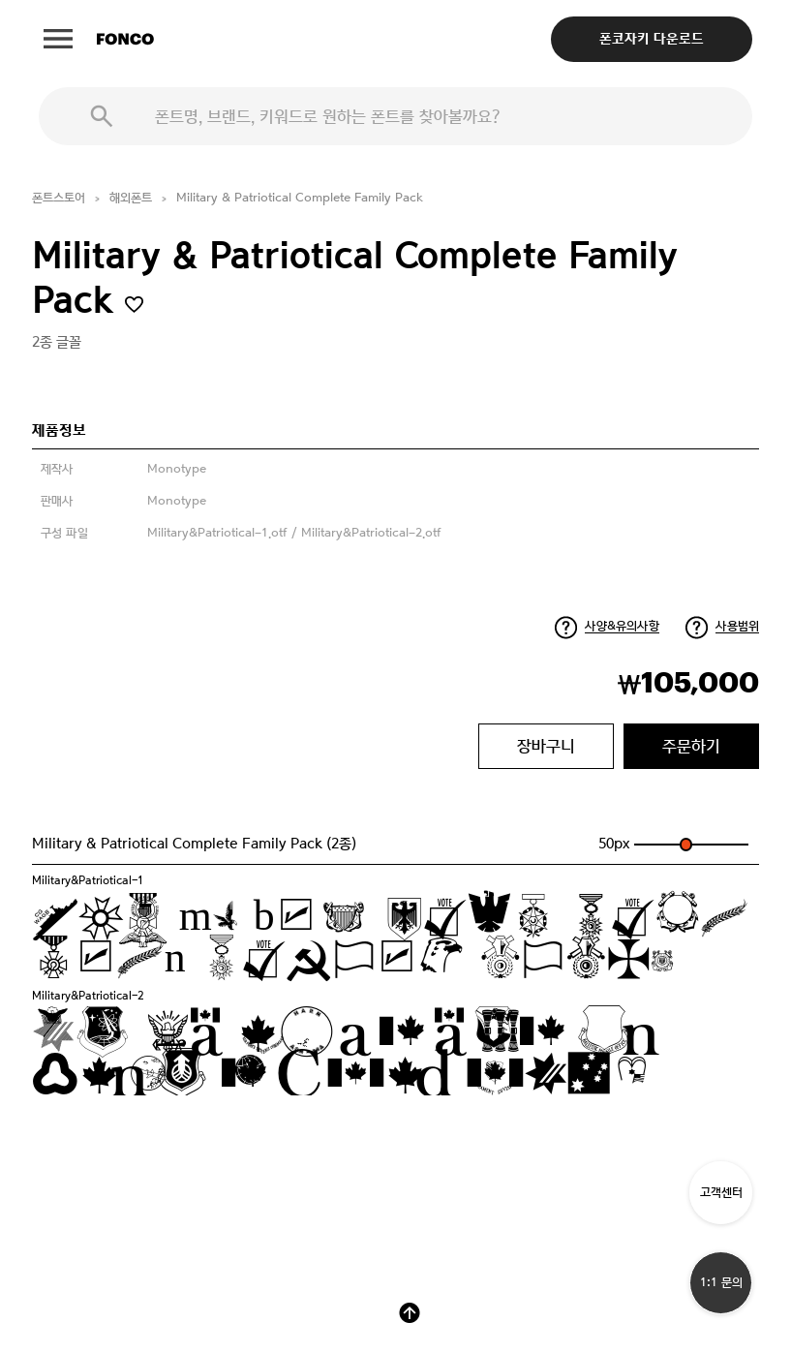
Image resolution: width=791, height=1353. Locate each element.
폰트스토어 (58, 198)
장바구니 (546, 745)
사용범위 (737, 626)
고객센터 (721, 1192)
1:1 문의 (721, 1283)
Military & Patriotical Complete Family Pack (299, 198)
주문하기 (691, 745)
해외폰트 (130, 198)
